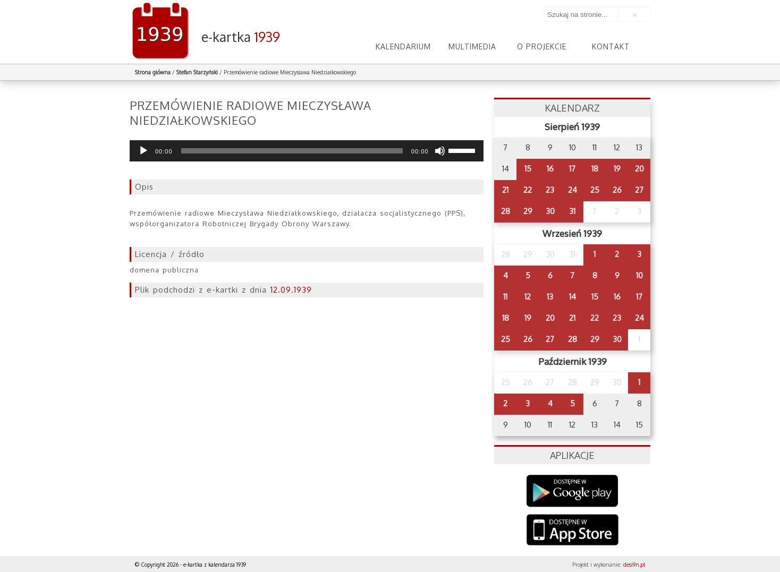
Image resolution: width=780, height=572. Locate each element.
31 (572, 211)
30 (550, 211)
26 (617, 190)
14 (572, 297)
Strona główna (153, 72)
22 (527, 190)
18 (594, 169)
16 (550, 169)
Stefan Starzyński (197, 72)
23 (550, 190)
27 (639, 190)
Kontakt (611, 46)
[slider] (292, 150)
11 (505, 297)
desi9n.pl (634, 564)
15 (527, 169)
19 (617, 169)
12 (527, 297)
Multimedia (472, 46)
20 (639, 169)
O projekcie (541, 46)
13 (550, 297)
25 (594, 190)
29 (527, 211)
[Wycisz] (440, 151)
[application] (307, 150)
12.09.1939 (291, 290)
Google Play (572, 491)
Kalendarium (403, 46)
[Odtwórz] (143, 151)
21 (505, 190)
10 (639, 275)
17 (572, 169)
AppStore (572, 531)
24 (572, 190)
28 (505, 211)
